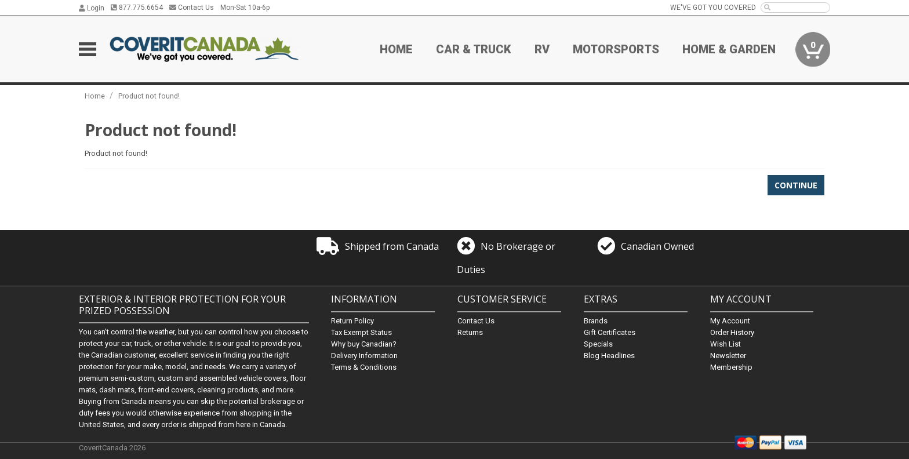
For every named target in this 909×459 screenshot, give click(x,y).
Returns (470, 332)
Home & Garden (729, 49)
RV (542, 49)
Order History (732, 332)
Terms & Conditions (364, 367)
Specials (598, 344)
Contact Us (191, 7)
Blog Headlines (609, 355)
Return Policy (352, 320)
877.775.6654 (137, 7)
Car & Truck (473, 49)
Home (396, 49)
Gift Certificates (609, 332)
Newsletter (728, 355)
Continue (796, 185)
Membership (731, 367)
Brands (596, 320)
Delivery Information (364, 355)
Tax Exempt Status (361, 332)
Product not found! (149, 96)
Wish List (725, 344)
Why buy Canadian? (364, 344)
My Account (730, 320)
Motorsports (616, 49)
